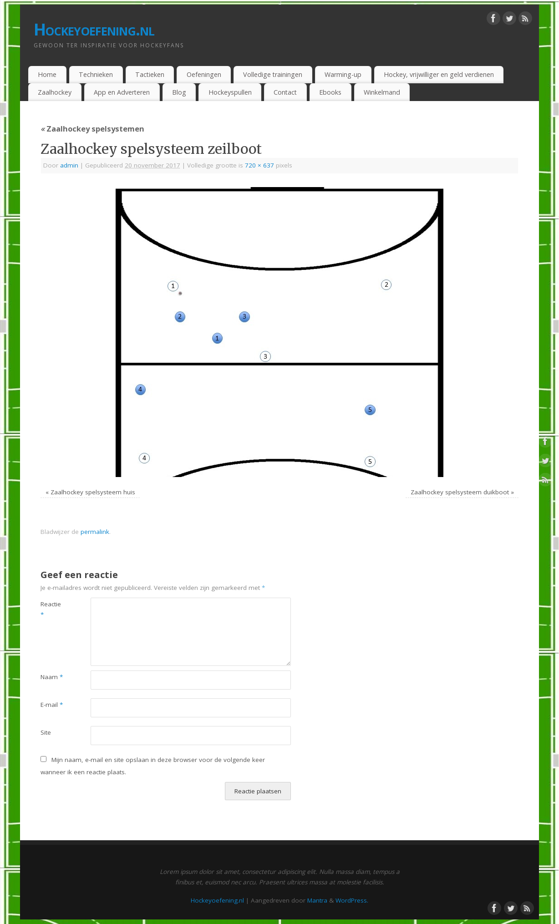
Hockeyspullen (230, 92)
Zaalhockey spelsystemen (92, 128)
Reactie (51, 609)
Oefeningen (204, 74)
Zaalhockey (54, 92)
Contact (285, 92)
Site (46, 732)
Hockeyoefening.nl (94, 29)
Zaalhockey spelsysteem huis (93, 492)
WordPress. (351, 900)
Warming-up (343, 74)
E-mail (52, 705)
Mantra (317, 900)
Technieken (96, 74)
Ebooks (330, 92)
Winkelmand (382, 92)
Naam (52, 677)
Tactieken (149, 74)
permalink (95, 532)
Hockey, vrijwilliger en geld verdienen (439, 74)
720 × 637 (259, 165)
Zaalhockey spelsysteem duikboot (460, 492)
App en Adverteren (122, 92)
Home (47, 74)
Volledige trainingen (272, 74)
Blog (179, 92)
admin (69, 165)
